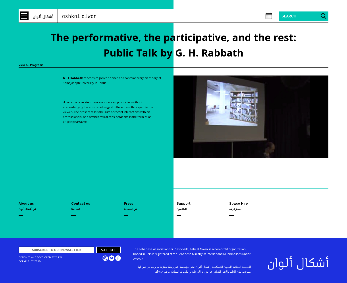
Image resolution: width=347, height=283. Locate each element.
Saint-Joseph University (78, 83)
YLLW (58, 257)
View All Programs (31, 65)
